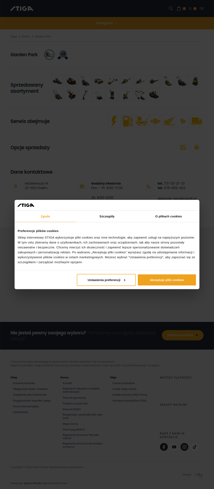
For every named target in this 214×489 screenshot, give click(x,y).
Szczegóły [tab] (106, 216)
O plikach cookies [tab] (168, 216)
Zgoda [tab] (45, 216)
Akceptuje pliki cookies (167, 279)
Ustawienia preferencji (106, 279)
